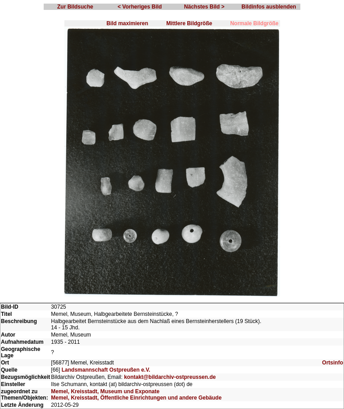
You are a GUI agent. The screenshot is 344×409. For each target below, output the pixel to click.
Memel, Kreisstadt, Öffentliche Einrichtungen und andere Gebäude (136, 398)
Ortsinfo (332, 363)
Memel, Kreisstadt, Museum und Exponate (105, 391)
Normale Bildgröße (254, 23)
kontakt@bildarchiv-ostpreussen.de (170, 377)
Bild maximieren (127, 23)
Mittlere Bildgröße (189, 23)
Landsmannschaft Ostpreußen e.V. (106, 370)
